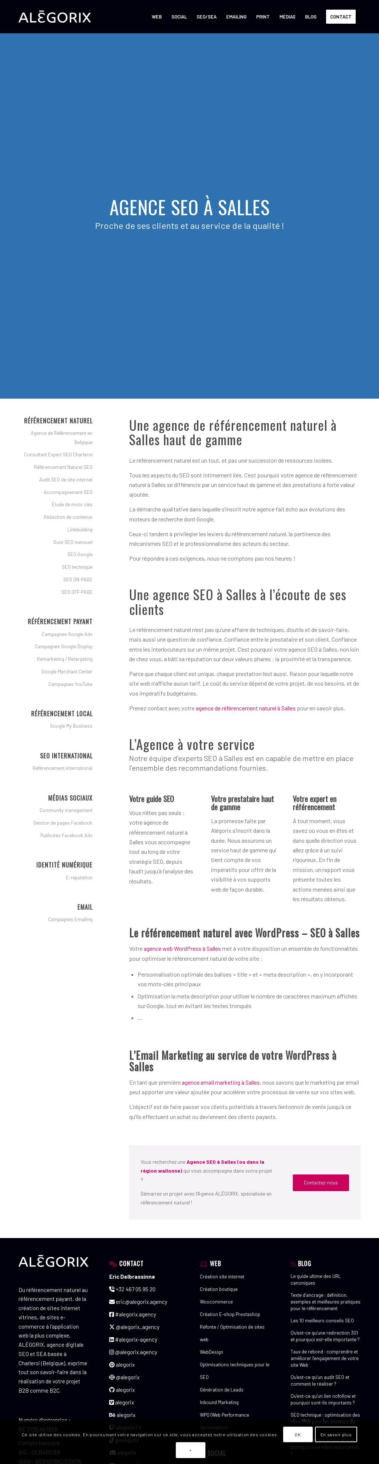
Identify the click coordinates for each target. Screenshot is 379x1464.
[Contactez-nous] (321, 1182)
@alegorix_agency (134, 1326)
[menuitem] (157, 16)
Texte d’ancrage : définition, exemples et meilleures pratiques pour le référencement (325, 1301)
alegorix (122, 1364)
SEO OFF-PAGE (77, 592)
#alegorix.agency (132, 1314)
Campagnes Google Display (64, 646)
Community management (66, 810)
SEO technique (77, 567)
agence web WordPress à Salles (182, 948)
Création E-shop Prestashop (230, 1314)
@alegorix (124, 1377)
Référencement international (63, 768)
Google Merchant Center (67, 671)
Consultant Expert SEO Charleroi (58, 454)
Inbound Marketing (219, 1402)
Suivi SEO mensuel (73, 542)
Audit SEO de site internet (66, 480)
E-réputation (79, 877)
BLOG (304, 1263)
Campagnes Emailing (70, 919)
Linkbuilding (80, 529)
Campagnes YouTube (70, 684)
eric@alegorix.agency (138, 1301)
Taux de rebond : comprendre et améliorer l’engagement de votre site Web (325, 1358)
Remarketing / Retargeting (65, 659)
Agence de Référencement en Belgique (62, 437)
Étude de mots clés (72, 504)
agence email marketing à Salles (221, 1082)
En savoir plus (336, 1434)
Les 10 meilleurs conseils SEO (322, 1320)
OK (298, 1434)
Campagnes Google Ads (67, 634)
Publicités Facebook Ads (66, 835)
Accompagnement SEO (68, 492)
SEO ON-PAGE (78, 579)
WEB (215, 1263)
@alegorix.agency (133, 1352)
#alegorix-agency (133, 1339)
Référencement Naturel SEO (63, 467)
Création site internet (222, 1276)
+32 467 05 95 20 (132, 1289)
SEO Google (80, 554)
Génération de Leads (222, 1390)
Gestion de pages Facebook (63, 823)
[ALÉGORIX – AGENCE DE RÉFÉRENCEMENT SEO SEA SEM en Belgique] (55, 16)
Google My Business (71, 726)
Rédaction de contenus (68, 517)
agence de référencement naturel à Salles (246, 707)
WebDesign (211, 1352)
